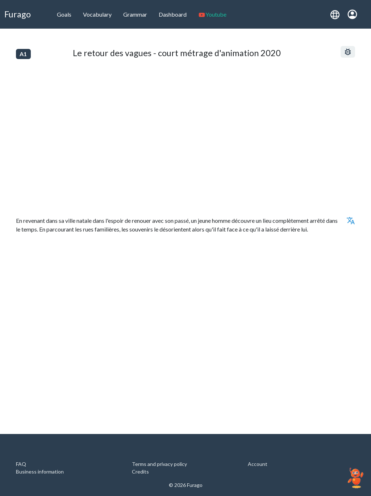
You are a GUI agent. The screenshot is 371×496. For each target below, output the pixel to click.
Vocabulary (97, 14)
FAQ (21, 464)
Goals (64, 14)
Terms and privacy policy (159, 464)
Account (257, 464)
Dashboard (173, 14)
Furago (17, 14)
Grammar (135, 14)
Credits (140, 471)
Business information (40, 471)
